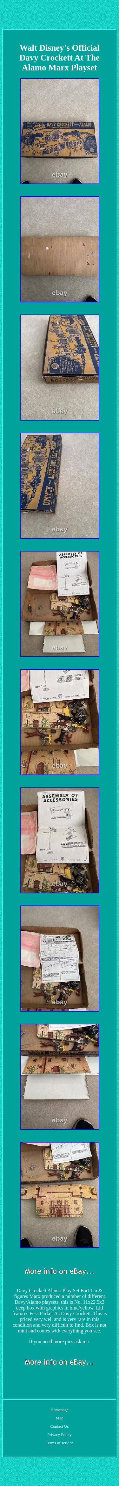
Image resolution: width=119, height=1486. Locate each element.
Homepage (59, 1409)
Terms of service (59, 1442)
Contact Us (59, 1426)
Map (59, 1418)
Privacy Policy (59, 1434)
